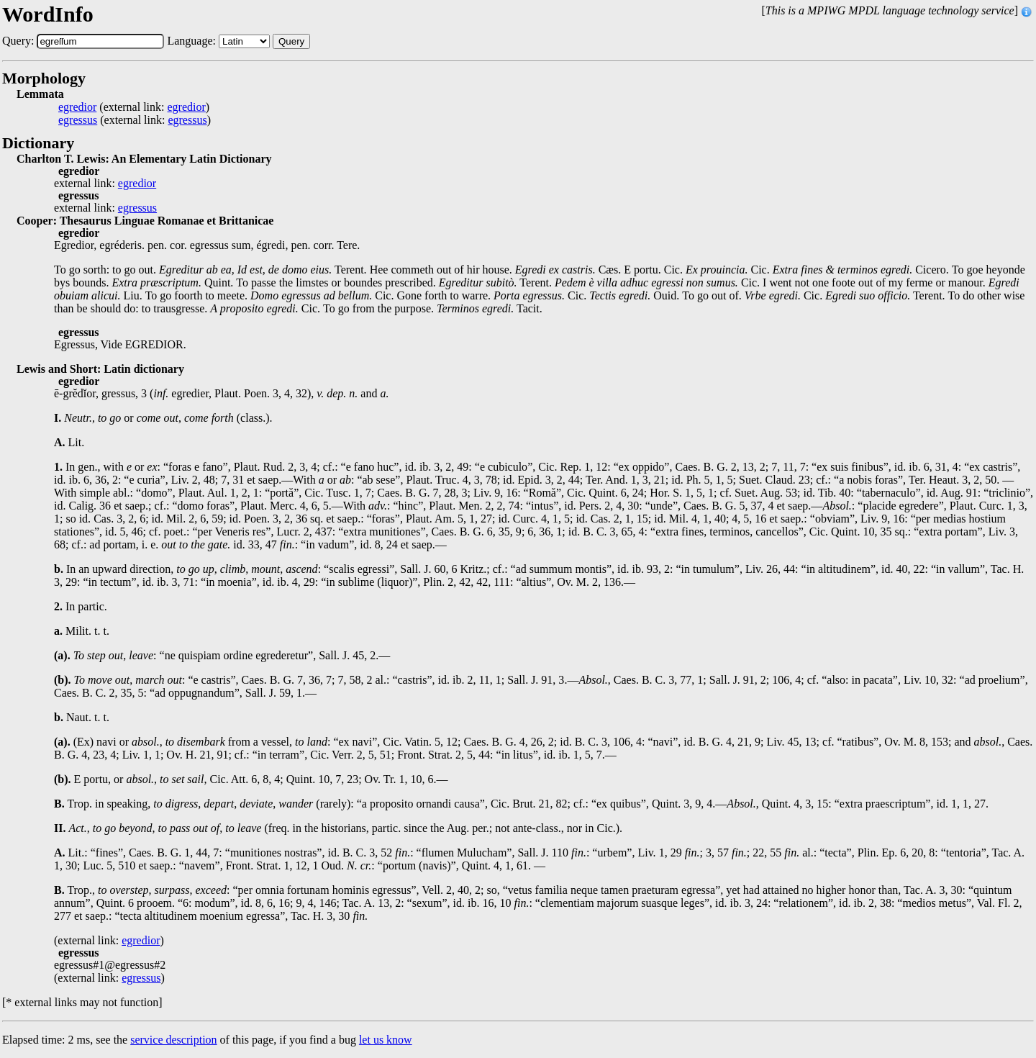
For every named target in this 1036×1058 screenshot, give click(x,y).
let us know (385, 1040)
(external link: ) (133, 107)
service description (173, 1040)
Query (291, 41)
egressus (77, 120)
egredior (77, 107)
